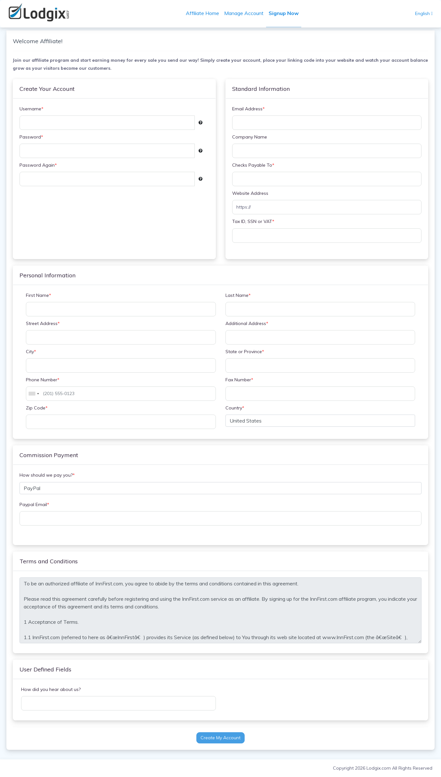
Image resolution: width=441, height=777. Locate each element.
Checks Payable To (253, 165)
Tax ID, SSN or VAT (253, 222)
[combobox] (36, 393)
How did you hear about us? (54, 689)
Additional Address (246, 324)
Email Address (248, 109)
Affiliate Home (204, 13)
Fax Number (239, 380)
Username (35, 109)
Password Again (41, 165)
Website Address (250, 193)
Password (34, 137)
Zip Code (40, 408)
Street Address (46, 324)
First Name (41, 295)
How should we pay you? (50, 475)
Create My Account (220, 738)
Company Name (249, 137)
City (34, 352)
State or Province (244, 352)
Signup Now (286, 13)
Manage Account (245, 13)
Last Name (238, 295)
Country (234, 408)
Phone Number (46, 380)
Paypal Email (37, 505)
